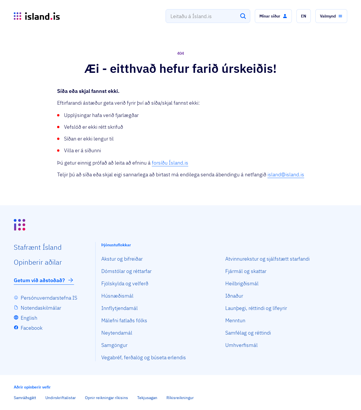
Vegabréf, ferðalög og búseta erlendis (143, 357)
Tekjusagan (147, 397)
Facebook (31, 328)
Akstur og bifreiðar (122, 258)
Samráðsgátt (25, 397)
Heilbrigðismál (242, 283)
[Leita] (243, 16)
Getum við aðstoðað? (44, 280)
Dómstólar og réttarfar (126, 271)
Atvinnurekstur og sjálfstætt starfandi (267, 258)
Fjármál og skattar (245, 271)
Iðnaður (234, 295)
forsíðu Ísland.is (170, 162)
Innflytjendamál (119, 308)
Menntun (235, 320)
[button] (273, 16)
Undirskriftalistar (60, 397)
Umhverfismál (241, 345)
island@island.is (285, 174)
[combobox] (208, 16)
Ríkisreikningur (180, 397)
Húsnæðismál (117, 295)
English (29, 318)
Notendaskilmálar (41, 307)
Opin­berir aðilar (38, 262)
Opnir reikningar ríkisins (106, 397)
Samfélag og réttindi (248, 332)
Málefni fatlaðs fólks (124, 320)
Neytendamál (116, 332)
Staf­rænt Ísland (38, 247)
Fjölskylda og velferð (124, 283)
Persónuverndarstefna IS (49, 297)
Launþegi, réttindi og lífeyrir (256, 308)
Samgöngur (114, 345)
